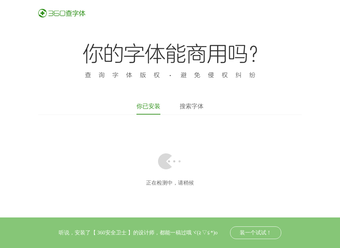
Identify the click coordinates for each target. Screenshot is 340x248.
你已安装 (148, 106)
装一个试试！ (256, 232)
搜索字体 (192, 106)
